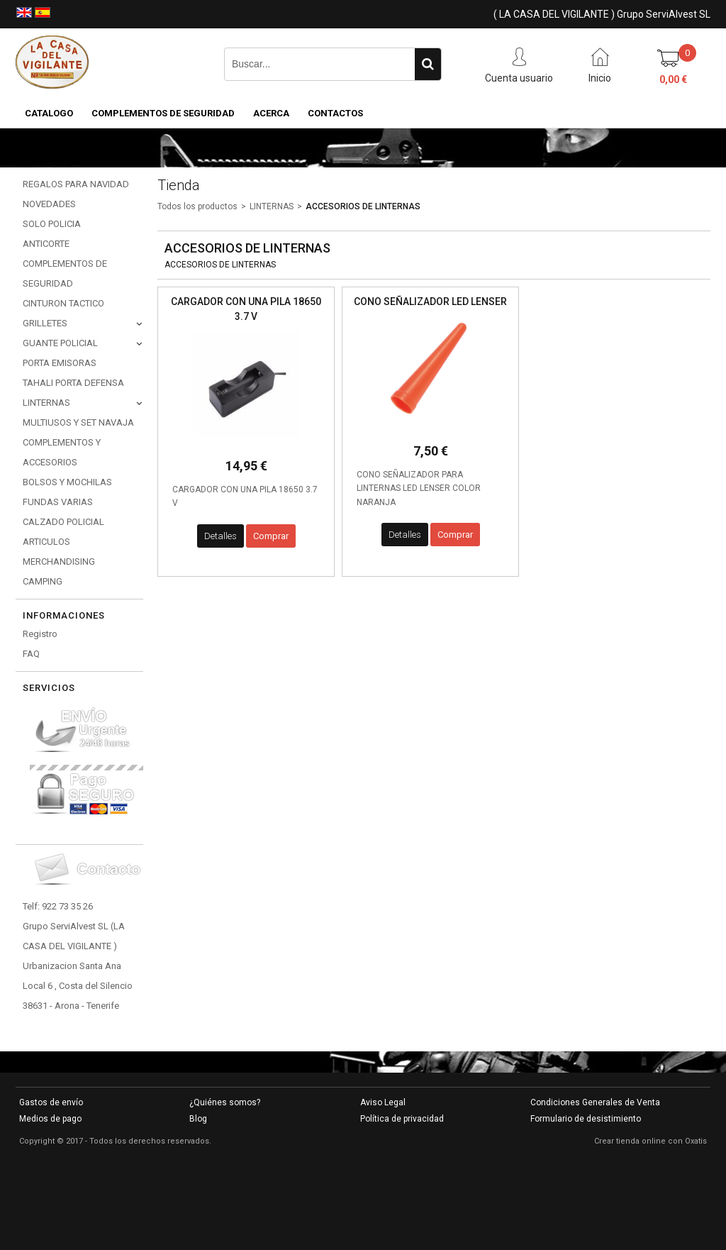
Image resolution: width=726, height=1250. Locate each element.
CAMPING (42, 581)
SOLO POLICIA (52, 224)
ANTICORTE (46, 243)
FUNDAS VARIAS (58, 502)
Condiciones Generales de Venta (595, 1102)
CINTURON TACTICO (63, 303)
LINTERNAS (46, 402)
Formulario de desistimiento (585, 1119)
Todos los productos (197, 206)
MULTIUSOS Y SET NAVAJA (78, 422)
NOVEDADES (49, 204)
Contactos (335, 113)
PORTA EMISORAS (59, 363)
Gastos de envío (51, 1102)
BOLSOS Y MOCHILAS (67, 482)
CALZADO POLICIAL (63, 521)
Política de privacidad (402, 1119)
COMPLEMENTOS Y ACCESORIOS (62, 452)
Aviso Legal (383, 1102)
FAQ (31, 653)
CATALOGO (49, 113)
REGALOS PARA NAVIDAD (76, 184)
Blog (198, 1119)
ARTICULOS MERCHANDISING (59, 551)
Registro (40, 634)
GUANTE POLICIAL (60, 343)
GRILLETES (45, 323)
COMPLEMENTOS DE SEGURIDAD (163, 113)
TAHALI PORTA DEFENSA (73, 382)
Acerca (271, 113)
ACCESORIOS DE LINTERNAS (363, 206)
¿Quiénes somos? (224, 1102)
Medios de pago (50, 1119)
